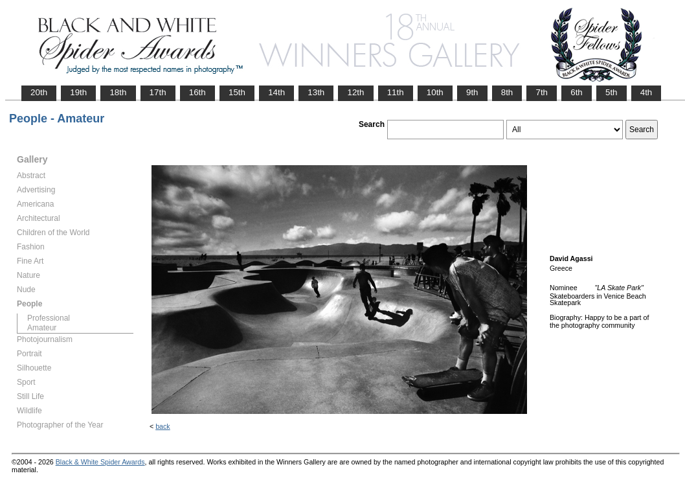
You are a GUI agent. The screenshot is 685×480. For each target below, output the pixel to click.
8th (507, 92)
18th (117, 92)
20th (38, 92)
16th (197, 92)
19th (78, 92)
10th (435, 92)
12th (355, 92)
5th (611, 92)
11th (395, 92)
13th (315, 92)
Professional (48, 318)
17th (158, 92)
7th (541, 92)
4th (646, 92)
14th (276, 92)
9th (472, 92)
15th (237, 92)
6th (576, 92)
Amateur (41, 327)
